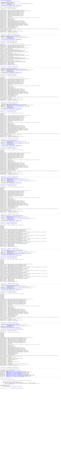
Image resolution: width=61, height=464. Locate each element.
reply (6, 40)
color (13, 1)
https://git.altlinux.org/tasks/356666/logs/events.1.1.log (9, 8)
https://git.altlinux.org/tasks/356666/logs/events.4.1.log (9, 131)
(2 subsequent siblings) (10, 261)
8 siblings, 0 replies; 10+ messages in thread (8, 85)
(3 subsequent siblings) (10, 216)
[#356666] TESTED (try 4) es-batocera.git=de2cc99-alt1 (15, 169)
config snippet (5, 459)
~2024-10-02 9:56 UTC (12, 440)
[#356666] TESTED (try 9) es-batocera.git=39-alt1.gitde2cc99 (16, 388)
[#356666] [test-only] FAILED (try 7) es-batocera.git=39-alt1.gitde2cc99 (17, 215)
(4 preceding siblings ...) (11, 258)
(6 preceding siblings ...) (11, 341)
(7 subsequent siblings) (10, 45)
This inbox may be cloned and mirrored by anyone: (7, 452)
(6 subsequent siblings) (10, 84)
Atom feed (19, 1)
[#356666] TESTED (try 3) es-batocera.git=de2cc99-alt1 (15, 44)
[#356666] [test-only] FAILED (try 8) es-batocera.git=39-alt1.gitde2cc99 (17, 260)
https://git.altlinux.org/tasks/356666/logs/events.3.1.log (9, 88)
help (11, 1)
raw (20, 6)
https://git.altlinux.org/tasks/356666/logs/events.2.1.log (9, 48)
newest (18, 440)
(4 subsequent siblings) (10, 171)
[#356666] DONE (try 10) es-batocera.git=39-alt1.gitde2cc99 (15, 302)
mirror (16, 1)
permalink (17, 6)
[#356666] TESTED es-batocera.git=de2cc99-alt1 (13, 124)
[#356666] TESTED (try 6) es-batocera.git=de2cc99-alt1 (15, 259)
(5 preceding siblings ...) (11, 299)
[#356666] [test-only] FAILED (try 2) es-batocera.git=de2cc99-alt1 (16, 4)
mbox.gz (14, 441)
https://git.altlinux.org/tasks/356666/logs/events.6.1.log (9, 219)
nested (10, 40)
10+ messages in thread (15, 40)
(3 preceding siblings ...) (11, 213)
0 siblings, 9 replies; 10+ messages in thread (8, 5)
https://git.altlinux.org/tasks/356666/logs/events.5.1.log (9, 175)
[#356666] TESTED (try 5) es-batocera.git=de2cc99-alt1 (15, 127)
